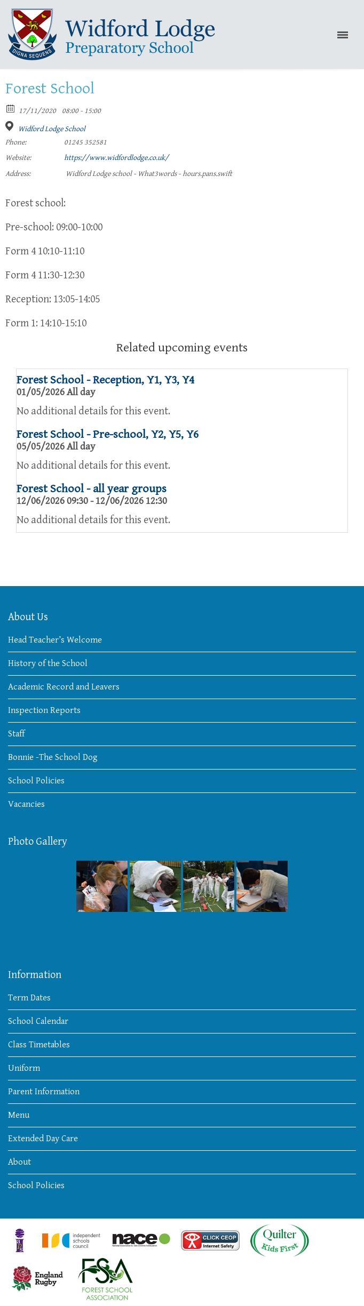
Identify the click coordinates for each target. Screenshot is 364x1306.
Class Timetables (39, 1044)
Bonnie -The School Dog (53, 757)
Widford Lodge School (51, 129)
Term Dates (29, 997)
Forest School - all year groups (92, 488)
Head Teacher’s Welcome (55, 640)
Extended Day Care (43, 1138)
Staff (16, 733)
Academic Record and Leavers (64, 687)
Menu (18, 1115)
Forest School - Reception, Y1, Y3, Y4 (105, 380)
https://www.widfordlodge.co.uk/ (116, 158)
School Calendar (38, 1021)
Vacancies (26, 804)
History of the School (48, 663)
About (19, 1162)
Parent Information (44, 1091)
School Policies (36, 780)
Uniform (24, 1068)
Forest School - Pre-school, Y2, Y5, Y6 (108, 434)
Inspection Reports (44, 710)
